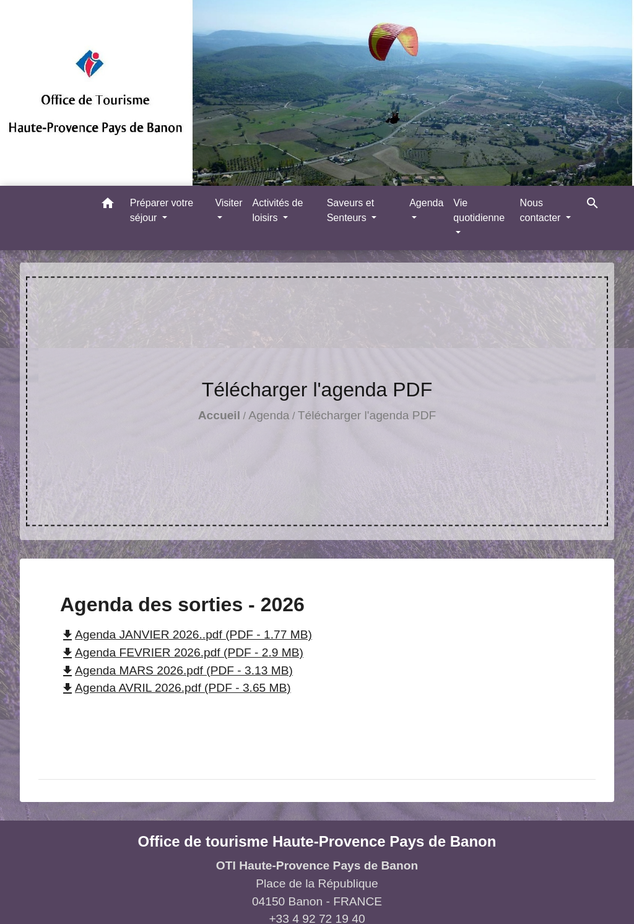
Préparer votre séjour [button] (161, 210)
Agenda (268, 415)
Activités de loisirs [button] (278, 210)
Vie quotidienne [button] (479, 210)
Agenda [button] (426, 203)
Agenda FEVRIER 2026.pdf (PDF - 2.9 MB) (181, 652)
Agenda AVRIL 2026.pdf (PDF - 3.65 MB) (175, 687)
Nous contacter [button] (541, 210)
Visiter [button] (228, 203)
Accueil (219, 415)
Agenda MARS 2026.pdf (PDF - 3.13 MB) (176, 670)
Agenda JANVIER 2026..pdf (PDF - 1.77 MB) (186, 634)
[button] (107, 205)
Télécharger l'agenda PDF (367, 415)
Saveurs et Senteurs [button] (350, 210)
